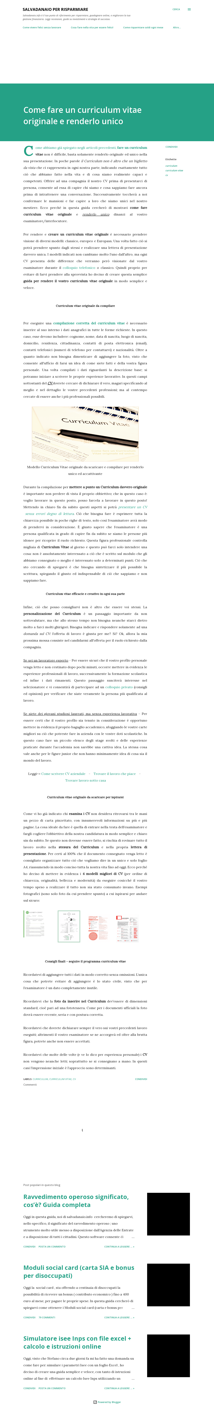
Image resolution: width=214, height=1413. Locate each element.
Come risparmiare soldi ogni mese (143, 27)
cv (167, 175)
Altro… (177, 27)
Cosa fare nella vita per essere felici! (92, 27)
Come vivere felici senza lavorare (42, 27)
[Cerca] (176, 9)
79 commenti (47, 1317)
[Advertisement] (107, 55)
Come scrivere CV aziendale (63, 774)
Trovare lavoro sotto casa (85, 780)
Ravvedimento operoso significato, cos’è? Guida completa (76, 1201)
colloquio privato (119, 687)
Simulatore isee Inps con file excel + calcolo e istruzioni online (77, 1342)
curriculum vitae (174, 170)
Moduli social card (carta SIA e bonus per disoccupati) (78, 1271)
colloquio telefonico (79, 268)
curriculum (171, 165)
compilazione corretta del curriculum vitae (89, 323)
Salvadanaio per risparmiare (55, 9)
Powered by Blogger (107, 1402)
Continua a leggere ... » (119, 1246)
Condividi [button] (172, 146)
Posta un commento (52, 1246)
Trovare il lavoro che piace (115, 774)
